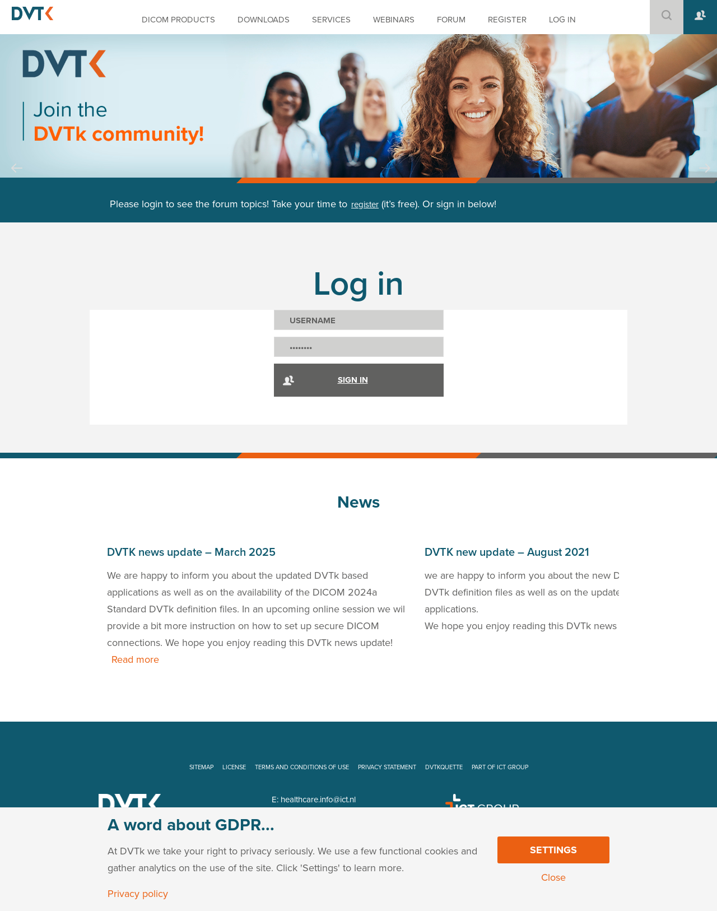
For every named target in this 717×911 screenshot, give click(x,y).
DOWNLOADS (264, 19)
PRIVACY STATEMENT (387, 767)
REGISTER (507, 19)
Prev (16, 178)
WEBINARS (394, 19)
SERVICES (331, 19)
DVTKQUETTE (444, 767)
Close (553, 877)
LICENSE (234, 767)
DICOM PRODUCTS (178, 19)
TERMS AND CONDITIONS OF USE (302, 767)
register (365, 204)
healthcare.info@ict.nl (318, 799)
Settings (553, 850)
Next (704, 178)
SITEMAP (201, 767)
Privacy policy (138, 894)
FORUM (451, 19)
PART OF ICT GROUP (500, 767)
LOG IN (562, 19)
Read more (135, 659)
